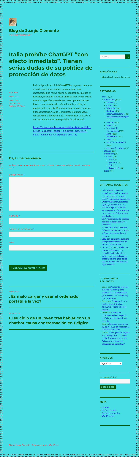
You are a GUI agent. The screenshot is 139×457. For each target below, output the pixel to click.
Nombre (14, 216)
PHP (110, 165)
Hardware (110, 111)
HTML (111, 159)
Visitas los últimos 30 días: (113, 77)
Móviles (107, 151)
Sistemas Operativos (115, 148)
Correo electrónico (22, 229)
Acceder (105, 407)
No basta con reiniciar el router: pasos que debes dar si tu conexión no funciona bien (115, 250)
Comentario (17, 175)
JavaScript (113, 162)
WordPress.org (108, 416)
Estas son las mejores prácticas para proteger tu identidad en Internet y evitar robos (115, 242)
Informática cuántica (115, 114)
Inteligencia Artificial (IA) (117, 117)
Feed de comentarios (111, 413)
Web (11, 242)
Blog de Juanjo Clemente (34, 30)
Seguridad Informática (116, 142)
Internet (110, 122)
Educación (110, 108)
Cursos (109, 105)
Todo (22, 106)
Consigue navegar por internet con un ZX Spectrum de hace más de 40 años (115, 327)
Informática (14, 100)
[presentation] (27, 259)
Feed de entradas (109, 410)
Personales (109, 154)
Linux (108, 134)
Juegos (109, 125)
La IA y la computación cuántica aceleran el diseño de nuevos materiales (115, 222)
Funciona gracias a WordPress (45, 445)
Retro (108, 139)
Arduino (109, 102)
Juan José (13, 92)
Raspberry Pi (111, 137)
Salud (106, 171)
